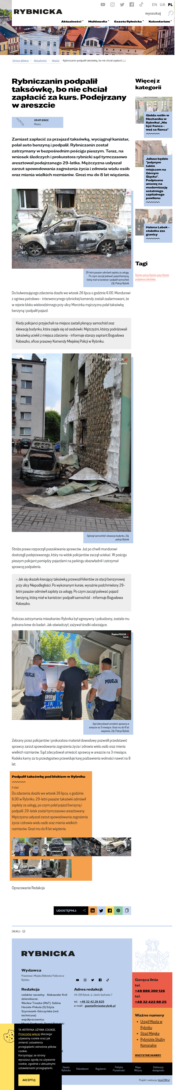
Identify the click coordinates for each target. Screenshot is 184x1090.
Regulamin (101, 1068)
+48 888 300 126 (150, 991)
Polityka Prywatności (119, 1069)
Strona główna (21, 60)
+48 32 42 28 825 (92, 1001)
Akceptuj (28, 1080)
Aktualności (40, 60)
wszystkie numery (148, 1055)
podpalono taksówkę (145, 279)
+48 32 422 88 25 (151, 1002)
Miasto (55, 60)
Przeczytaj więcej (29, 1034)
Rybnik (138, 275)
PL (170, 4)
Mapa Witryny (138, 1069)
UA (162, 4)
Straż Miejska (149, 1033)
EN (154, 4)
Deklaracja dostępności (158, 1069)
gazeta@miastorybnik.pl (100, 1005)
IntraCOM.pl (164, 1080)
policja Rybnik (149, 275)
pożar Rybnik (163, 275)
